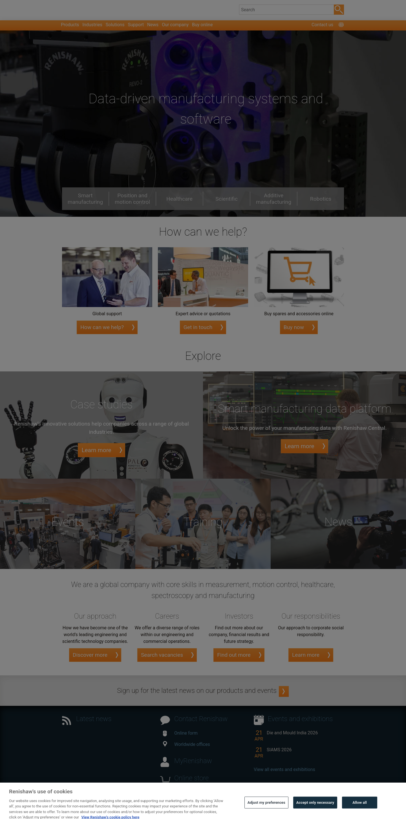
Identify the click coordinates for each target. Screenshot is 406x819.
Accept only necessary (315, 810)
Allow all (359, 810)
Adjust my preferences (266, 810)
